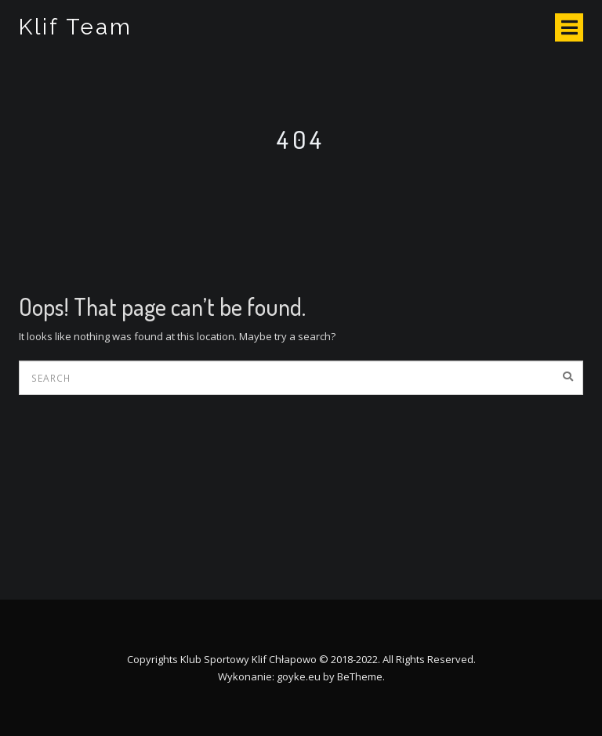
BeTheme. (361, 676)
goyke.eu (299, 676)
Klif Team (75, 27)
